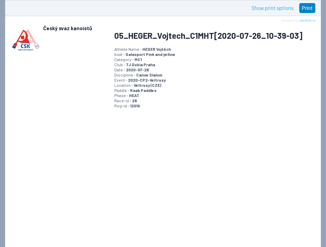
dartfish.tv (308, 20)
